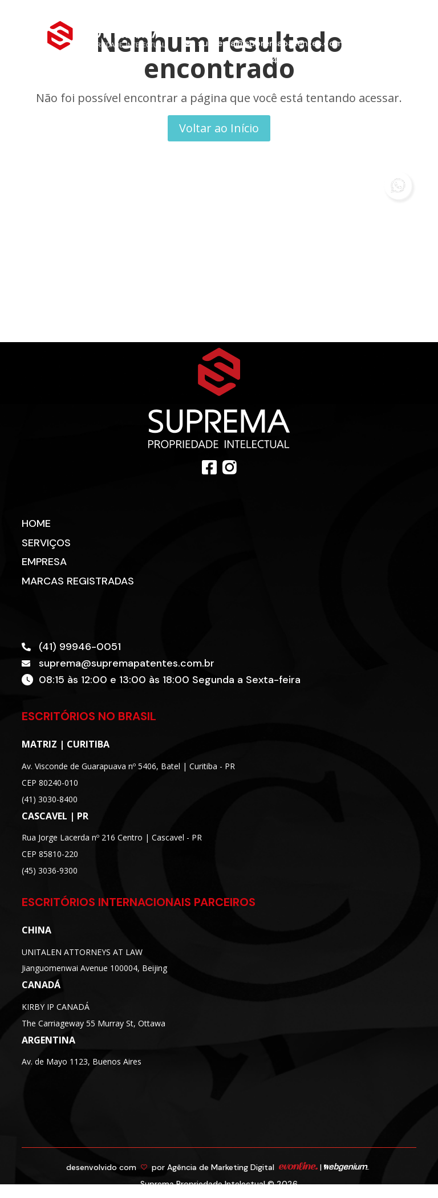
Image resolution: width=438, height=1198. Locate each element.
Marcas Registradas (78, 581)
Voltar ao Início (219, 128)
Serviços (46, 543)
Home (36, 523)
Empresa (44, 561)
